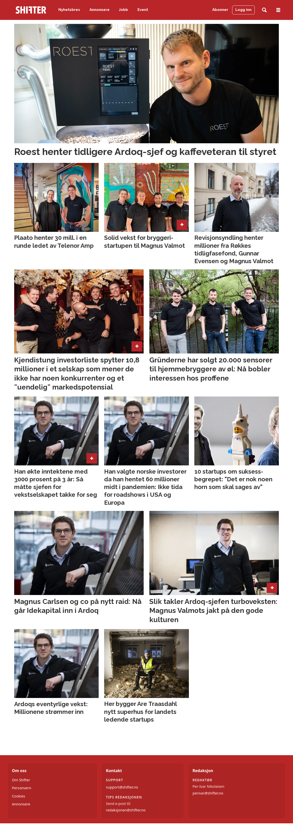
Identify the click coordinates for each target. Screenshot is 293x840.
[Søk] (264, 10)
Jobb (123, 9)
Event (142, 9)
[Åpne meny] (278, 10)
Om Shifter (21, 780)
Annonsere (99, 9)
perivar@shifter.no (208, 793)
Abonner (220, 9)
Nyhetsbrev (69, 9)
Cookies (18, 796)
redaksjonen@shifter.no (125, 810)
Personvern (21, 788)
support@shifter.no (122, 787)
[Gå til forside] (30, 10)
